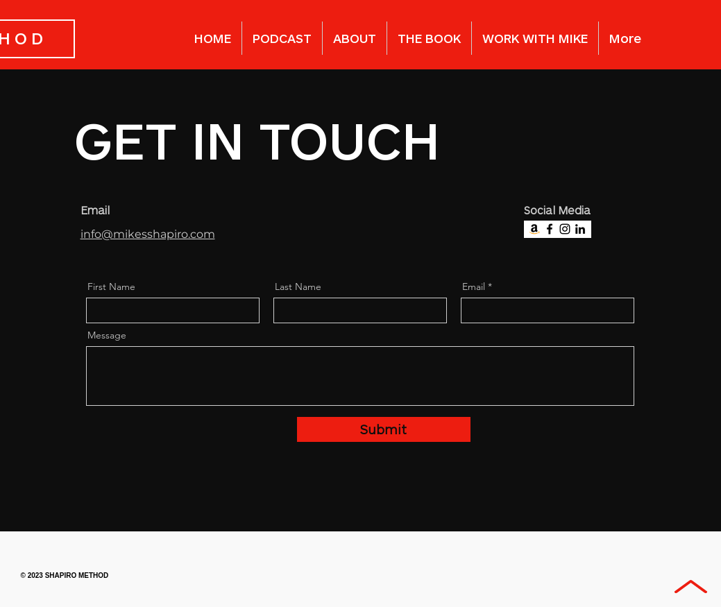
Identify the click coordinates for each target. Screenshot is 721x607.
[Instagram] (565, 229)
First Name (111, 286)
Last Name (298, 286)
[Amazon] (534, 229)
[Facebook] (550, 229)
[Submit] (383, 429)
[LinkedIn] (580, 229)
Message (106, 335)
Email (473, 286)
